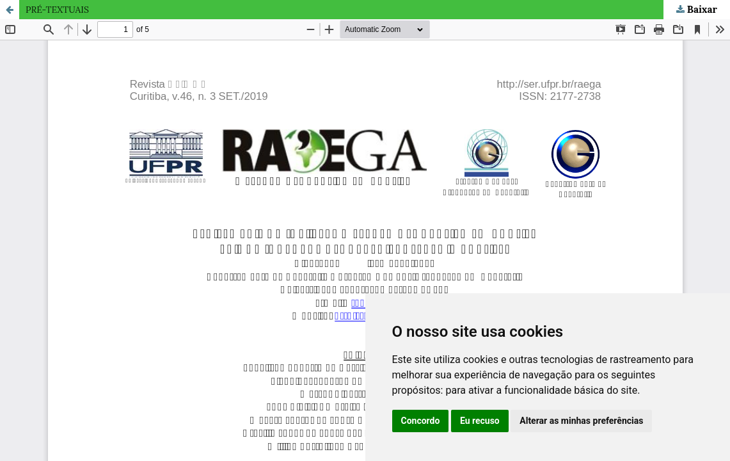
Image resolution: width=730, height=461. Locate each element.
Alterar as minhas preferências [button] (581, 421)
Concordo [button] (420, 421)
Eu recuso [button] (480, 421)
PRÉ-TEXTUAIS (57, 9)
